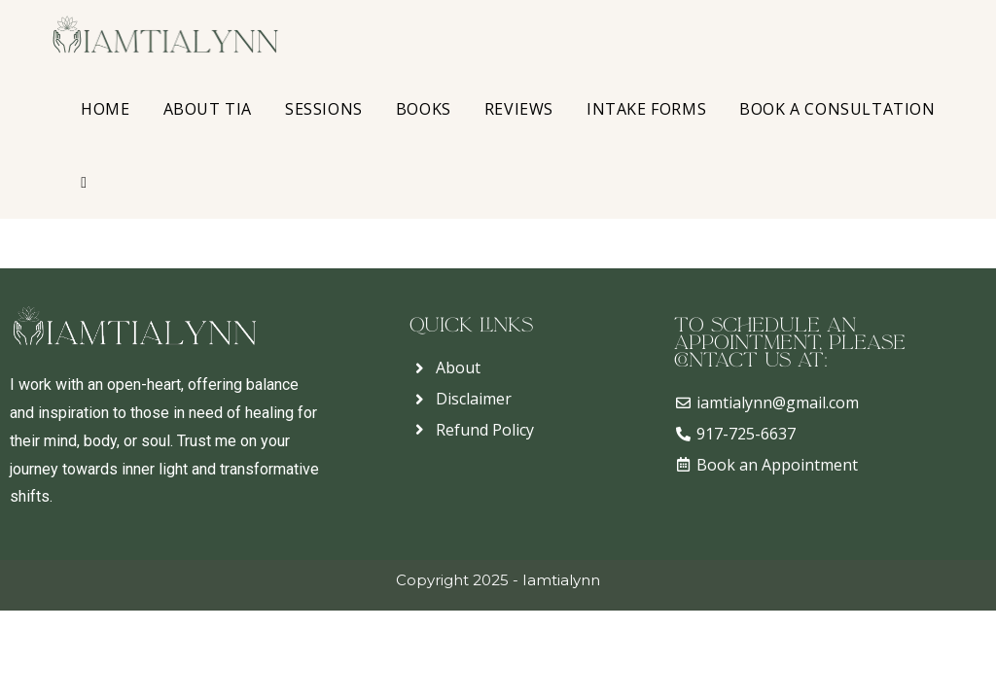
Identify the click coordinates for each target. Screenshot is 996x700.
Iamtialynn (561, 580)
